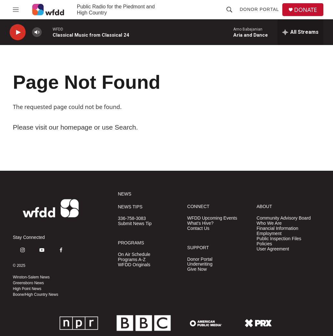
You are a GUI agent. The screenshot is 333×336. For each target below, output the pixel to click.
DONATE (305, 9)
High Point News (27, 288)
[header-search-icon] (229, 10)
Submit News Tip (134, 223)
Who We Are (269, 223)
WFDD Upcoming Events (212, 218)
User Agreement (273, 249)
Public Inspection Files (279, 238)
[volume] (36, 32)
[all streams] (300, 32)
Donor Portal (259, 9)
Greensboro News (28, 283)
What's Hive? (200, 223)
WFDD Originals (134, 264)
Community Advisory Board (284, 218)
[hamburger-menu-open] (16, 9)
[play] (18, 32)
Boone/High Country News (35, 294)
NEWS (124, 194)
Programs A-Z (131, 259)
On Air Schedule (134, 254)
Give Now (197, 269)
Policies (264, 243)
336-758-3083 (132, 218)
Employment (269, 233)
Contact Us (198, 228)
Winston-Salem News (31, 277)
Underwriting (200, 264)
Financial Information (277, 228)
